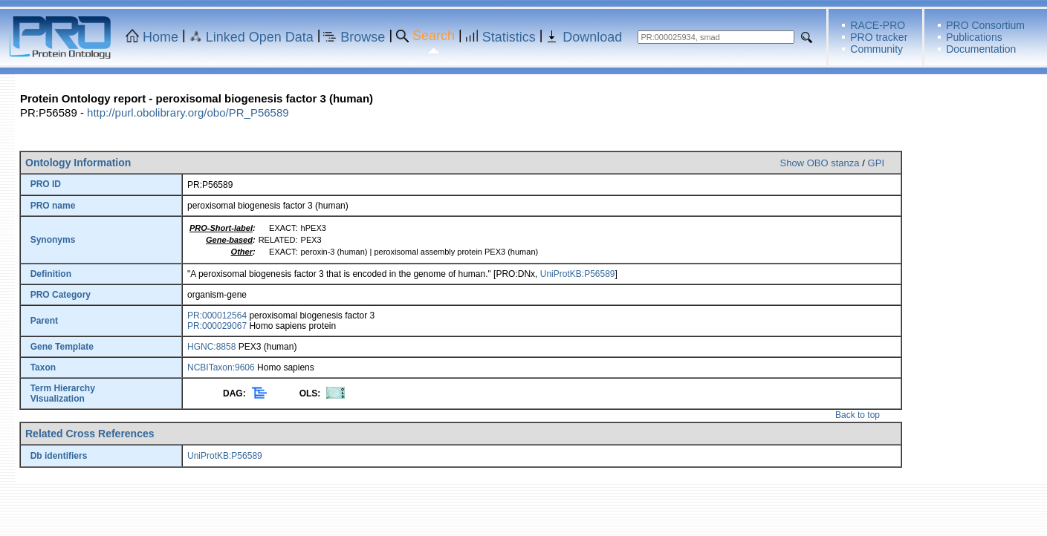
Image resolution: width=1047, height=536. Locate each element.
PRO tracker (878, 37)
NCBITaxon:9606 (221, 367)
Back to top (857, 415)
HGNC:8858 (211, 346)
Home (160, 37)
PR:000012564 (217, 315)
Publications (974, 37)
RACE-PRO (877, 25)
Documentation (981, 49)
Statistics (509, 37)
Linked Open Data (260, 37)
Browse (362, 37)
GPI (876, 163)
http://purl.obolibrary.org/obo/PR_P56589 (188, 112)
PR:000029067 (217, 326)
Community (876, 49)
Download (592, 37)
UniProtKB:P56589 (577, 274)
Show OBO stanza (820, 163)
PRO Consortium (985, 25)
